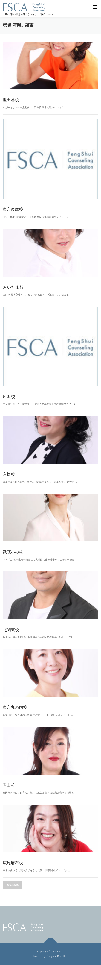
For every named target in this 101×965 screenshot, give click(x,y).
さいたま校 (13, 287)
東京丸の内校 (15, 707)
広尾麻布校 (13, 863)
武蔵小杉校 (13, 552)
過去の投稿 (13, 885)
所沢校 (9, 396)
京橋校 (9, 474)
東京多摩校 (13, 209)
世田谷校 (11, 100)
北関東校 (11, 629)
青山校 (9, 785)
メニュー (95, 7)
